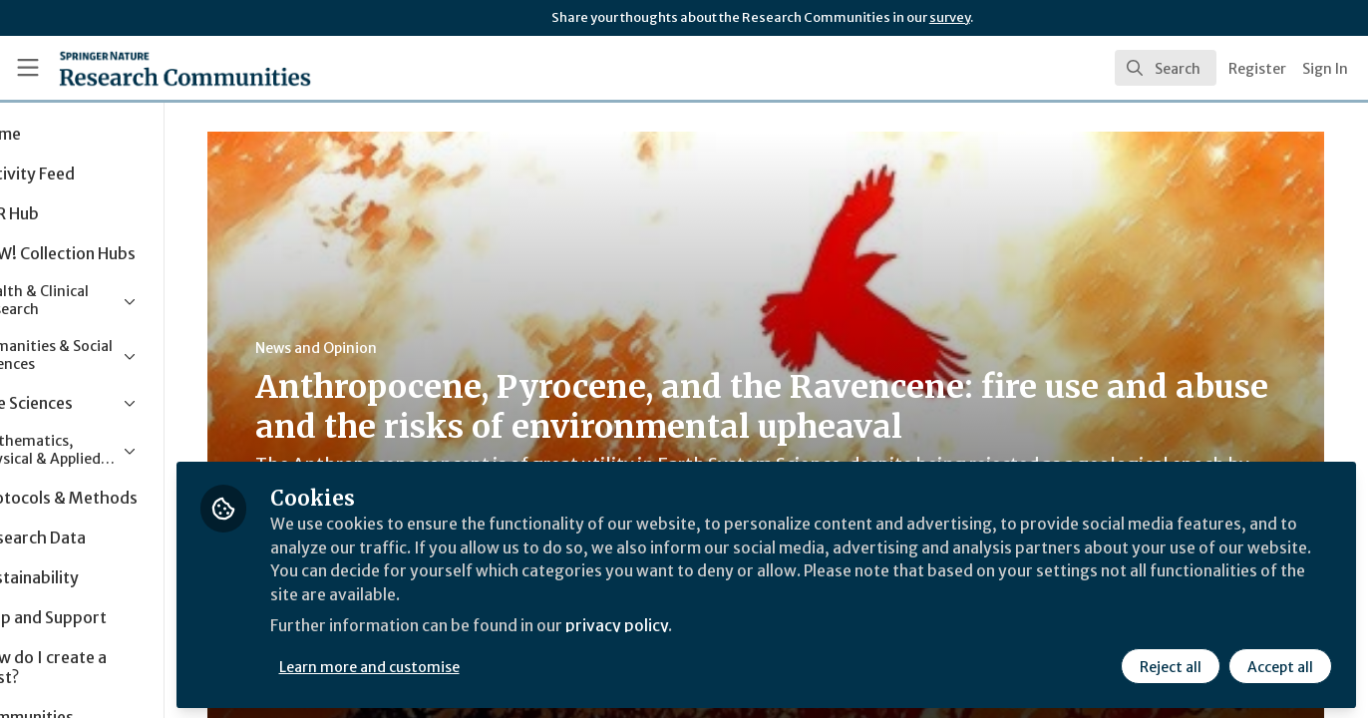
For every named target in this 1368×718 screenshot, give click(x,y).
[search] (1165, 68)
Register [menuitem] (1257, 69)
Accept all (1280, 665)
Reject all (1170, 665)
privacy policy (710, 626)
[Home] (157, 68)
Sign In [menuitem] (1325, 69)
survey (949, 17)
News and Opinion (380, 348)
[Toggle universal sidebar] (28, 68)
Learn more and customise (460, 665)
